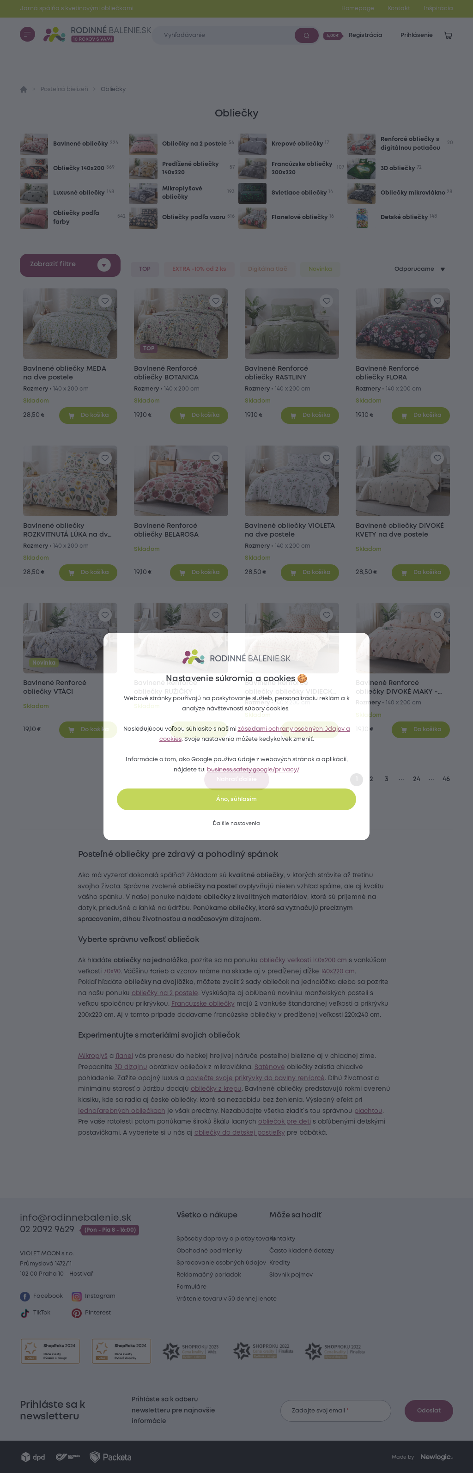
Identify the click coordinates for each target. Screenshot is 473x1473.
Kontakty (282, 1238)
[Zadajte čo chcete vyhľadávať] (236, 35)
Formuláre (191, 1287)
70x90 (160, 971)
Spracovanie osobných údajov (221, 1262)
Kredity (279, 1262)
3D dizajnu (162, 1089)
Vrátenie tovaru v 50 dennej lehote (226, 1299)
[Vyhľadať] (307, 35)
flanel (138, 1078)
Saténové (301, 1089)
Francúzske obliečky (287, 1015)
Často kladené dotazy (301, 1250)
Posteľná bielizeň (64, 89)
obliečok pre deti (298, 1154)
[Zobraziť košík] (448, 36)
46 (446, 779)
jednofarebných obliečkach (223, 1133)
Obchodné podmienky (209, 1250)
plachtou (196, 1143)
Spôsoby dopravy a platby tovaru (225, 1238)
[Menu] (27, 34)
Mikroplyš (106, 1078)
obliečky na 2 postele (202, 1004)
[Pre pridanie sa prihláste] (105, 301)
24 (416, 779)
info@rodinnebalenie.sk (75, 1218)
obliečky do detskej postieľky (283, 1165)
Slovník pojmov (291, 1274)
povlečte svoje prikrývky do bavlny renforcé (298, 1100)
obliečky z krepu (282, 1111)
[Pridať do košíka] (88, 415)
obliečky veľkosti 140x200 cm (317, 960)
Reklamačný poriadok (208, 1274)
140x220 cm (109, 982)
